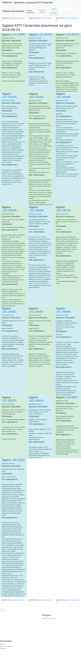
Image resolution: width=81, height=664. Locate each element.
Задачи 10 (67, 18)
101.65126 (72, 34)
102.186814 (36, 400)
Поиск (53, 13)
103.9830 (72, 397)
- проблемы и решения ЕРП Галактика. (27, 2)
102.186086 (36, 210)
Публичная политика (6, 646)
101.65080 (18, 34)
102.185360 (63, 96)
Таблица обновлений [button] (13, 11)
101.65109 (45, 34)
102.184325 (36, 96)
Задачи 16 (13, 18)
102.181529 (9, 96)
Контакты (3, 644)
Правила (3, 648)
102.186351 (9, 311)
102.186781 (9, 400)
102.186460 (63, 311)
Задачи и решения (42, 11)
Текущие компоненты (30, 11)
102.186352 (36, 311)
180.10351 (18, 459)
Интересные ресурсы (48, 618)
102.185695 (9, 210)
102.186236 (63, 210)
